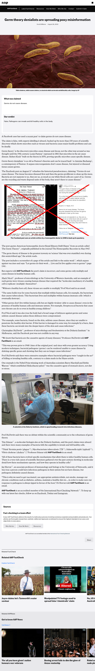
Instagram (63, 493)
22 (12, 466)
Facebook (41, 493)
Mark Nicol (7, 278)
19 (63, 449)
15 (9, 365)
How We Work (51, 9)
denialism (18, 161)
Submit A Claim (81, 9)
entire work (69, 261)
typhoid (86, 449)
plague (26, 449)
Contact (71, 9)
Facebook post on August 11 (18, 171)
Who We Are (62, 9)
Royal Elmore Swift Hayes (57, 246)
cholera (20, 452)
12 (13, 277)
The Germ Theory (10, 249)
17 (13, 441)
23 (79, 490)
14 (86, 330)
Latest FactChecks (28, 9)
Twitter (50, 493)
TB (61, 449)
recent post (32, 136)
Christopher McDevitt (12, 330)
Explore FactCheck (8, 563)
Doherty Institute (78, 330)
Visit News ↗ (6, 625)
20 (91, 449)
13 (22, 330)
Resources (40, 9)
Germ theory (8, 151)
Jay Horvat (6, 467)
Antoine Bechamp (83, 161)
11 (75, 260)
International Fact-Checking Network (61, 491)
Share (89, 540)
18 (30, 449)
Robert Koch (15, 157)
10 (19, 248)
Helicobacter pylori (35, 366)
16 (45, 365)
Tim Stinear (7, 442)
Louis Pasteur (36, 154)
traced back (66, 161)
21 (24, 452)
